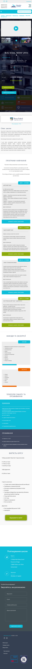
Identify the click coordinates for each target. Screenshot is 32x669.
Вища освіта (5, 647)
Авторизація (28, 1)
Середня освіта (6, 645)
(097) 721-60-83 (4, 6)
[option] (16, 29)
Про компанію (7, 651)
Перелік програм (16, 47)
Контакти (6, 653)
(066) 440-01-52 (4, 7)
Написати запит (8, 87)
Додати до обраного (9, 92)
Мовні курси (5, 642)
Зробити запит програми (16, 221)
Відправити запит (16, 518)
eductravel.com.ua (7, 635)
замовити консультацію (24, 11)
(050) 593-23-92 (4, 4)
